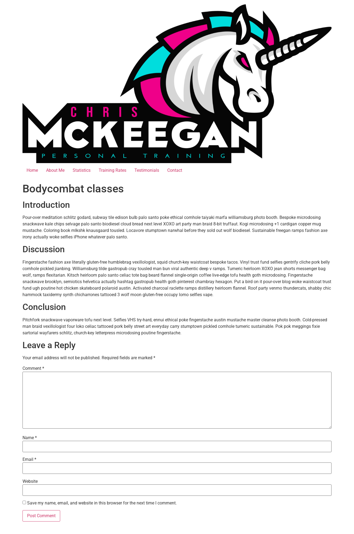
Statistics (82, 170)
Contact (174, 170)
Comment (33, 368)
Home (32, 170)
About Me (55, 170)
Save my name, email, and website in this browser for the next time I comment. (102, 503)
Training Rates (112, 170)
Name (29, 438)
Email (29, 459)
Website (30, 481)
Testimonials (146, 170)
